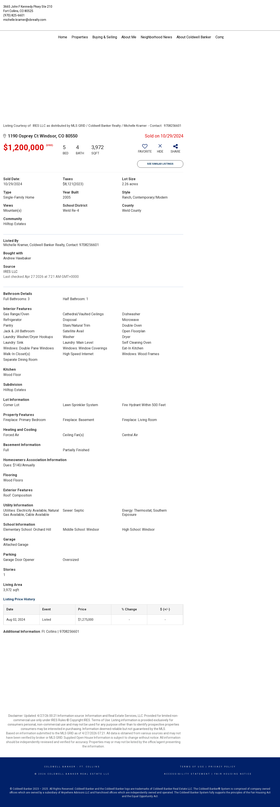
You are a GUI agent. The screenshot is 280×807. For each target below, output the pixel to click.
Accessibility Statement (187, 774)
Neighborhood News (156, 37)
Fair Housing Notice (233, 774)
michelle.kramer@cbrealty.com (24, 19)
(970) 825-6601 (14, 15)
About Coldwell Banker (194, 37)
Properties (80, 37)
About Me (128, 37)
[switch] (144, 150)
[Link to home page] (140, 9)
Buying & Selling (104, 37)
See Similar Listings (160, 163)
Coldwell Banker (60, 767)
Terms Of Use (192, 767)
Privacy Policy (222, 767)
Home (62, 37)
